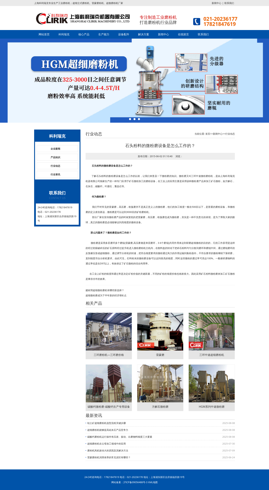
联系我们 (229, 3)
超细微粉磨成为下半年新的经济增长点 (106, 295)
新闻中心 (216, 3)
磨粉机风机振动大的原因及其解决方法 (107, 450)
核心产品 (83, 34)
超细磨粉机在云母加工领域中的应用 (106, 443)
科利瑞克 (64, 34)
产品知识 (55, 157)
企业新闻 (55, 148)
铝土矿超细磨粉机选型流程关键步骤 (106, 423)
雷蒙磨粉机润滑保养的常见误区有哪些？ (109, 457)
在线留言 (183, 34)
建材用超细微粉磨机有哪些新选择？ (105, 290)
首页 (207, 133)
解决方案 (143, 34)
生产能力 (103, 34)
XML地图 (153, 482)
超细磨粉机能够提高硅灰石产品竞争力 (107, 429)
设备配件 (123, 34)
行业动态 (55, 165)
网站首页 (44, 34)
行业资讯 (55, 174)
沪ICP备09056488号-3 (135, 482)
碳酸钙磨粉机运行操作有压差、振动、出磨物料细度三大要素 (119, 436)
